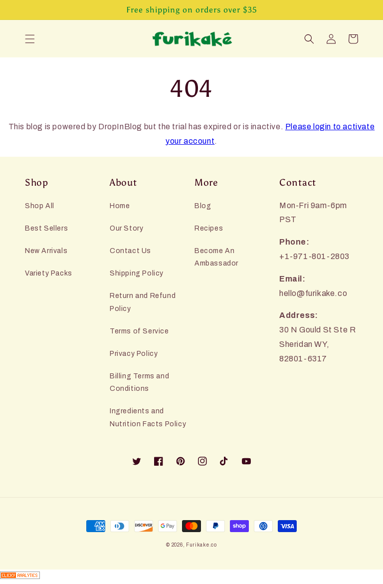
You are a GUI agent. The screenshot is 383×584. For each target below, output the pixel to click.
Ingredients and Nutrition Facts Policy (148, 417)
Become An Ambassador (216, 257)
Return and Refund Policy (143, 302)
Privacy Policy (134, 353)
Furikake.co (201, 545)
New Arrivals (46, 251)
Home (120, 206)
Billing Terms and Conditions (139, 382)
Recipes (208, 228)
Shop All (39, 206)
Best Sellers (46, 228)
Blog (202, 206)
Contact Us (130, 251)
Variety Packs (48, 273)
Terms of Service (139, 331)
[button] (30, 39)
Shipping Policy (137, 273)
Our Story (126, 228)
